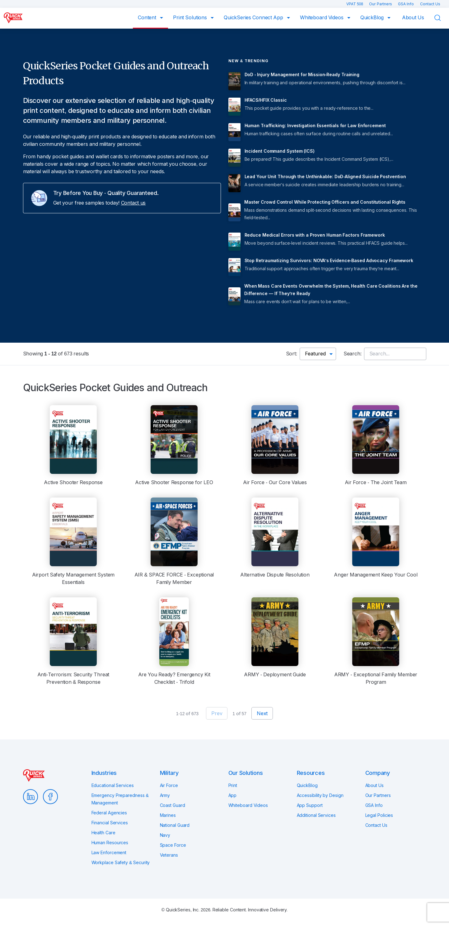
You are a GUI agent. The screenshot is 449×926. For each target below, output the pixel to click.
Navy (165, 835)
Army (165, 795)
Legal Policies (379, 815)
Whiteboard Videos (322, 17)
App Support (310, 805)
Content (147, 17)
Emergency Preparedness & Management (120, 799)
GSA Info (406, 4)
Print (232, 785)
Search (441, 18)
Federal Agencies (109, 812)
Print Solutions (190, 17)
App (232, 795)
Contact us (133, 203)
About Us (413, 17)
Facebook (50, 796)
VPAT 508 (355, 4)
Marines (168, 815)
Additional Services (316, 815)
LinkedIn (30, 796)
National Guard (175, 825)
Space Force (173, 845)
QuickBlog (372, 17)
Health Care (103, 832)
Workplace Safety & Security (120, 862)
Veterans (169, 855)
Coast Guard (172, 805)
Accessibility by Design (320, 795)
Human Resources (110, 842)
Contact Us (430, 4)
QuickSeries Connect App (254, 17)
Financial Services (109, 822)
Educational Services (112, 785)
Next (262, 713)
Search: (353, 353)
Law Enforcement (109, 852)
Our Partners (381, 4)
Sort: (291, 353)
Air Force (169, 785)
